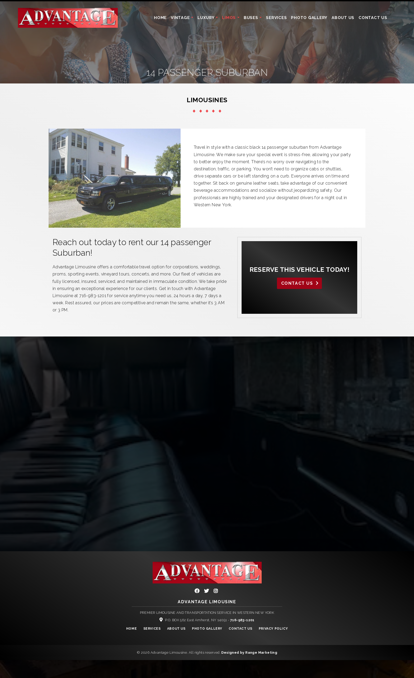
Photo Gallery (309, 17)
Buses (252, 17)
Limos (229, 17)
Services (276, 17)
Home (160, 17)
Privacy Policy (273, 628)
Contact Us (373, 17)
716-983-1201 (242, 620)
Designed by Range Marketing (249, 652)
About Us (343, 17)
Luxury (206, 17)
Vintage (181, 17)
